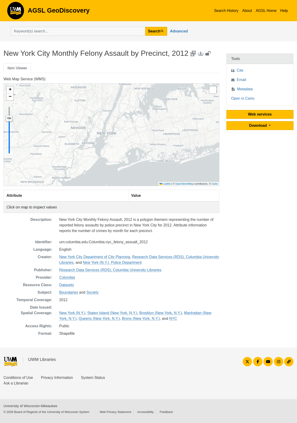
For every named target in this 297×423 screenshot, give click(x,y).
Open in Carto (243, 98)
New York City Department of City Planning (94, 257)
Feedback (166, 412)
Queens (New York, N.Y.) (99, 319)
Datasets (66, 285)
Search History (226, 11)
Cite (240, 70)
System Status (93, 378)
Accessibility (145, 412)
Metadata (245, 89)
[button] (10, 89)
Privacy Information (57, 378)
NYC (173, 319)
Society (92, 292)
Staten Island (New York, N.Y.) (112, 313)
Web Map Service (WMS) (24, 79)
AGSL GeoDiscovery (15, 12)
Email (241, 80)
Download (258, 125)
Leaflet (165, 183)
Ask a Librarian (15, 383)
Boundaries (68, 292)
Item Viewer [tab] (17, 68)
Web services (260, 114)
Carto (215, 183)
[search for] (78, 31)
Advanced (179, 31)
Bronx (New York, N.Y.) (141, 319)
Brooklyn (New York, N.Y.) (160, 313)
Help (284, 11)
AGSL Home (266, 11)
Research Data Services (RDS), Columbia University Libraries (110, 270)
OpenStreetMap (184, 183)
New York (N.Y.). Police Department (112, 262)
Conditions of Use (18, 378)
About (247, 11)
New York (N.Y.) (72, 313)
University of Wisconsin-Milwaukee (30, 406)
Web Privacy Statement (115, 412)
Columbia (67, 277)
